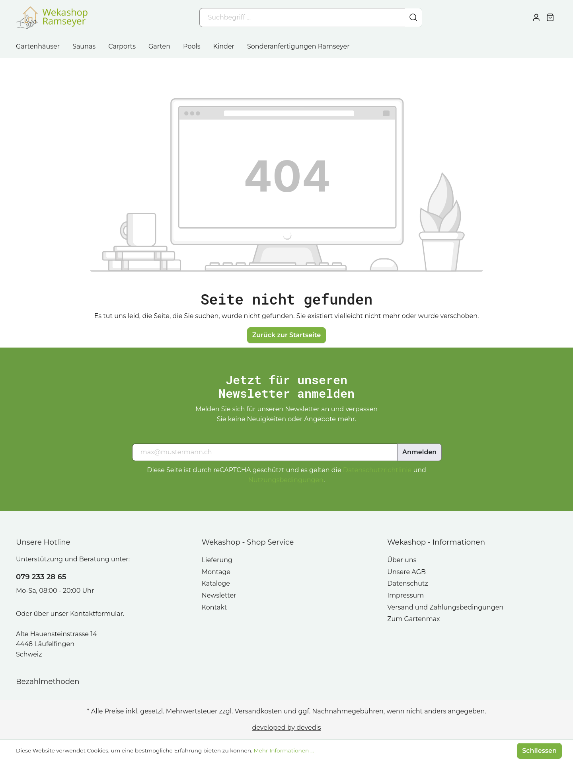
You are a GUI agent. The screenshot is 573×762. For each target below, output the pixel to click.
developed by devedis (286, 727)
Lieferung (217, 560)
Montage (216, 572)
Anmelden (419, 452)
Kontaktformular (96, 613)
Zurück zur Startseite (286, 335)
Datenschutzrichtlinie (377, 470)
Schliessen (539, 750)
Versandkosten (258, 711)
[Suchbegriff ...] (302, 17)
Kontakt (214, 607)
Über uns (401, 560)
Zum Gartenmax (413, 619)
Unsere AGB (406, 572)
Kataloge (216, 583)
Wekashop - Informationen (436, 542)
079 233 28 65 (41, 576)
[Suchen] (413, 17)
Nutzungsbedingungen (286, 480)
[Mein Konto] (536, 17)
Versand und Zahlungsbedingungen (445, 607)
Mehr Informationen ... (283, 750)
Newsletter (219, 595)
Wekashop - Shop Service (248, 542)
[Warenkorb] (550, 17)
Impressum (405, 595)
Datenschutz (407, 583)
